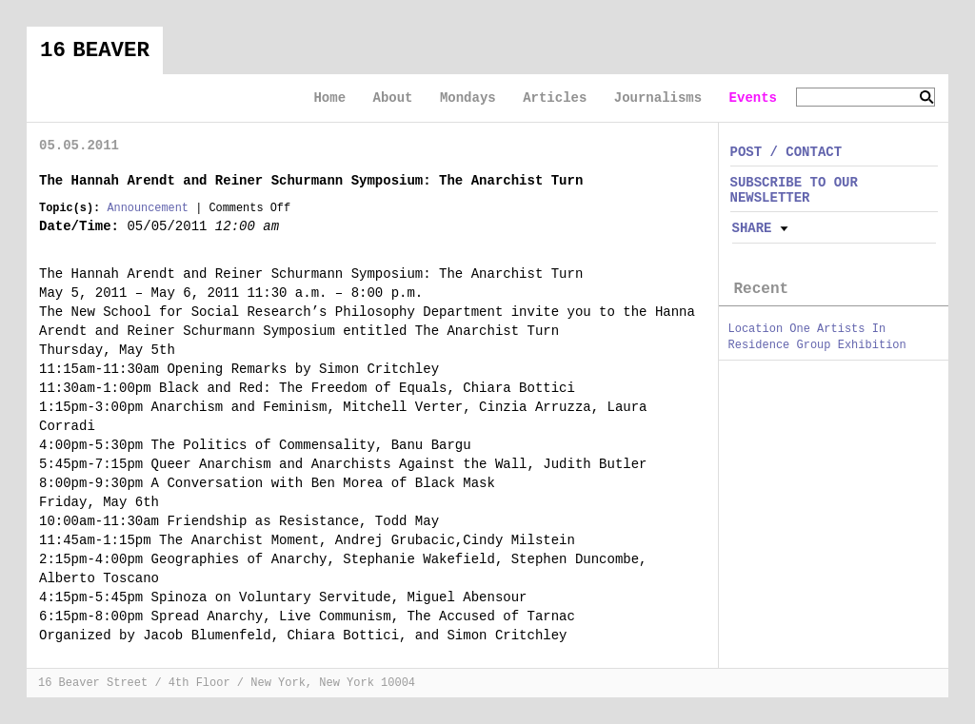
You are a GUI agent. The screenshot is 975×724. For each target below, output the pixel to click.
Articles (555, 98)
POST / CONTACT (786, 152)
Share (752, 228)
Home (329, 98)
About (392, 98)
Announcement (148, 208)
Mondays (468, 98)
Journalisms (658, 98)
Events (753, 98)
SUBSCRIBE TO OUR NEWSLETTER (794, 190)
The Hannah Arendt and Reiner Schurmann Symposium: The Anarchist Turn (311, 180)
